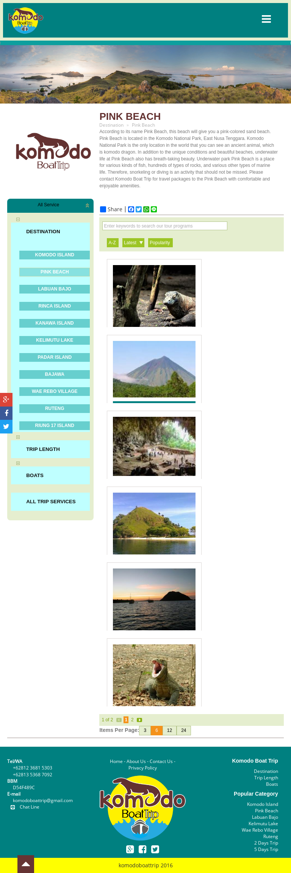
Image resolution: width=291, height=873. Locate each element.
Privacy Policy (142, 768)
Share (111, 209)
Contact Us (161, 761)
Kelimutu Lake (263, 823)
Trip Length (266, 777)
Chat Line (23, 807)
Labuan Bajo (265, 817)
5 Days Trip (266, 849)
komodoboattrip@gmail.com (43, 800)
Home (116, 761)
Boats (272, 784)
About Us (136, 761)
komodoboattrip (139, 865)
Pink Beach (266, 810)
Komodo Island (262, 804)
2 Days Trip (266, 843)
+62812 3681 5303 (32, 768)
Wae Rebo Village (260, 830)
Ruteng (270, 836)
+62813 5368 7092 (32, 774)
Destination (266, 771)
